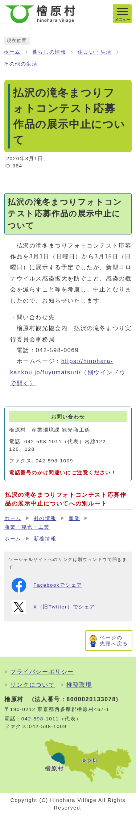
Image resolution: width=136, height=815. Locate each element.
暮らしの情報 (49, 52)
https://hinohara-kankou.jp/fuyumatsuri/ (67, 372)
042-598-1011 (40, 719)
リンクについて (32, 685)
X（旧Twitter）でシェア (53, 607)
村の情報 (45, 518)
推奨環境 (79, 685)
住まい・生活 (95, 52)
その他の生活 (21, 64)
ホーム (12, 52)
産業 (74, 518)
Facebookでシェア (47, 585)
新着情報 (45, 538)
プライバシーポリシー (42, 672)
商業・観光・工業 (27, 527)
